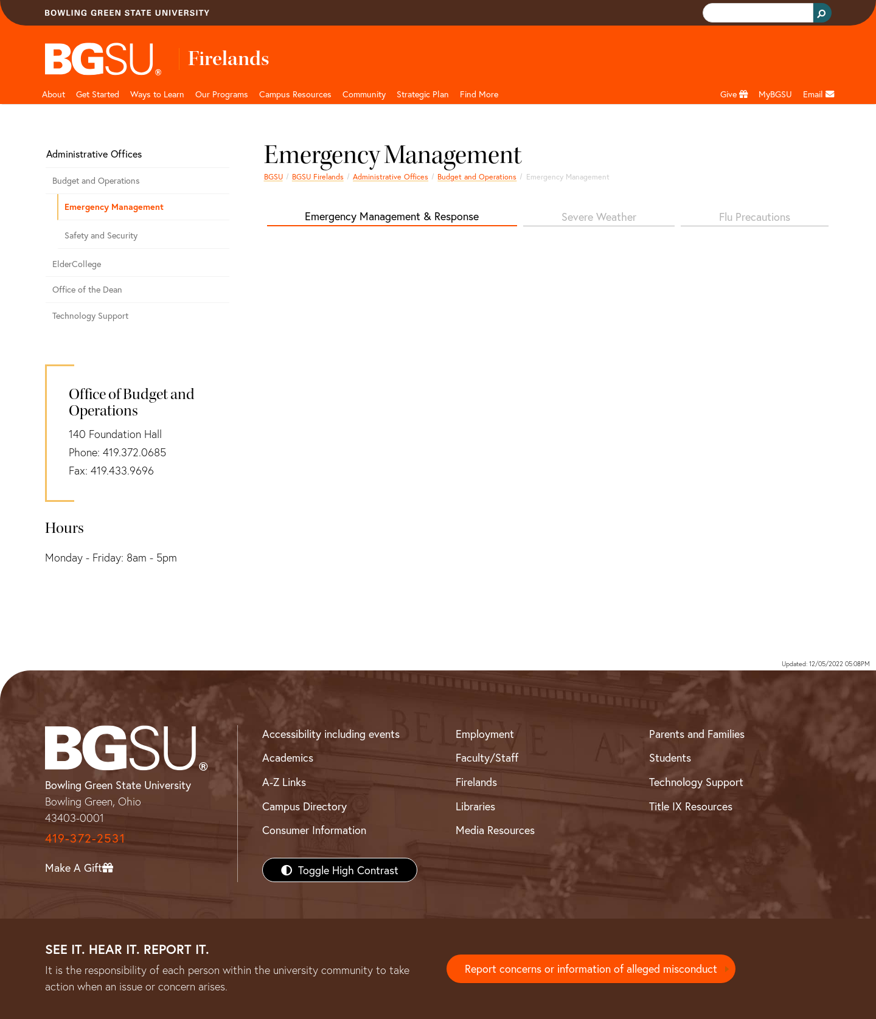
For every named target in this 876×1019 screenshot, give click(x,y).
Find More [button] (479, 94)
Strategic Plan (423, 94)
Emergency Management (114, 206)
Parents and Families (697, 733)
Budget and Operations (476, 176)
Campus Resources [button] (295, 94)
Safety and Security (100, 235)
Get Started (97, 94)
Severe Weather (598, 216)
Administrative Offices (390, 176)
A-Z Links (284, 781)
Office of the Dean (87, 289)
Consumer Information (314, 830)
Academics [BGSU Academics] (287, 757)
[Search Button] (822, 13)
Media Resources (495, 830)
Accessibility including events (331, 733)
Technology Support (90, 315)
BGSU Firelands (318, 176)
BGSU (273, 176)
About (53, 94)
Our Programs (221, 94)
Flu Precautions (754, 216)
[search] (756, 13)
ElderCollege (76, 264)
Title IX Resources (690, 806)
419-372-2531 (85, 838)
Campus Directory (304, 806)
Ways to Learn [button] (157, 94)
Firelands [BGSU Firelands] (476, 781)
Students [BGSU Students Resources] (670, 757)
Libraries (475, 806)
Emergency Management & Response (392, 216)
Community (364, 94)
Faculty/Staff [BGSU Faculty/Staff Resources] (487, 757)
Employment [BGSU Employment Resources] (485, 733)
